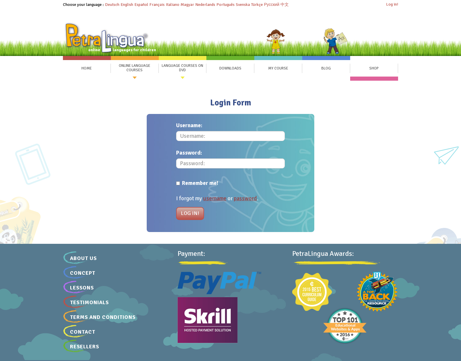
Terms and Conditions (103, 317)
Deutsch (112, 4)
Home (86, 68)
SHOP (374, 68)
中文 (284, 4)
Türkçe (257, 4)
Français (157, 4)
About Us (83, 258)
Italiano (172, 4)
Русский (271, 4)
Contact (82, 332)
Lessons (82, 287)
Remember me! (197, 183)
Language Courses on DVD (182, 68)
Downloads (230, 68)
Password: (189, 152)
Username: (189, 125)
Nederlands (205, 4)
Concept (82, 273)
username (214, 198)
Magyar (187, 4)
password (245, 198)
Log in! (392, 4)
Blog (326, 68)
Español (141, 4)
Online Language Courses (134, 68)
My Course (278, 68)
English (127, 4)
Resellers (84, 346)
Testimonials (89, 302)
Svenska (243, 4)
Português (225, 4)
